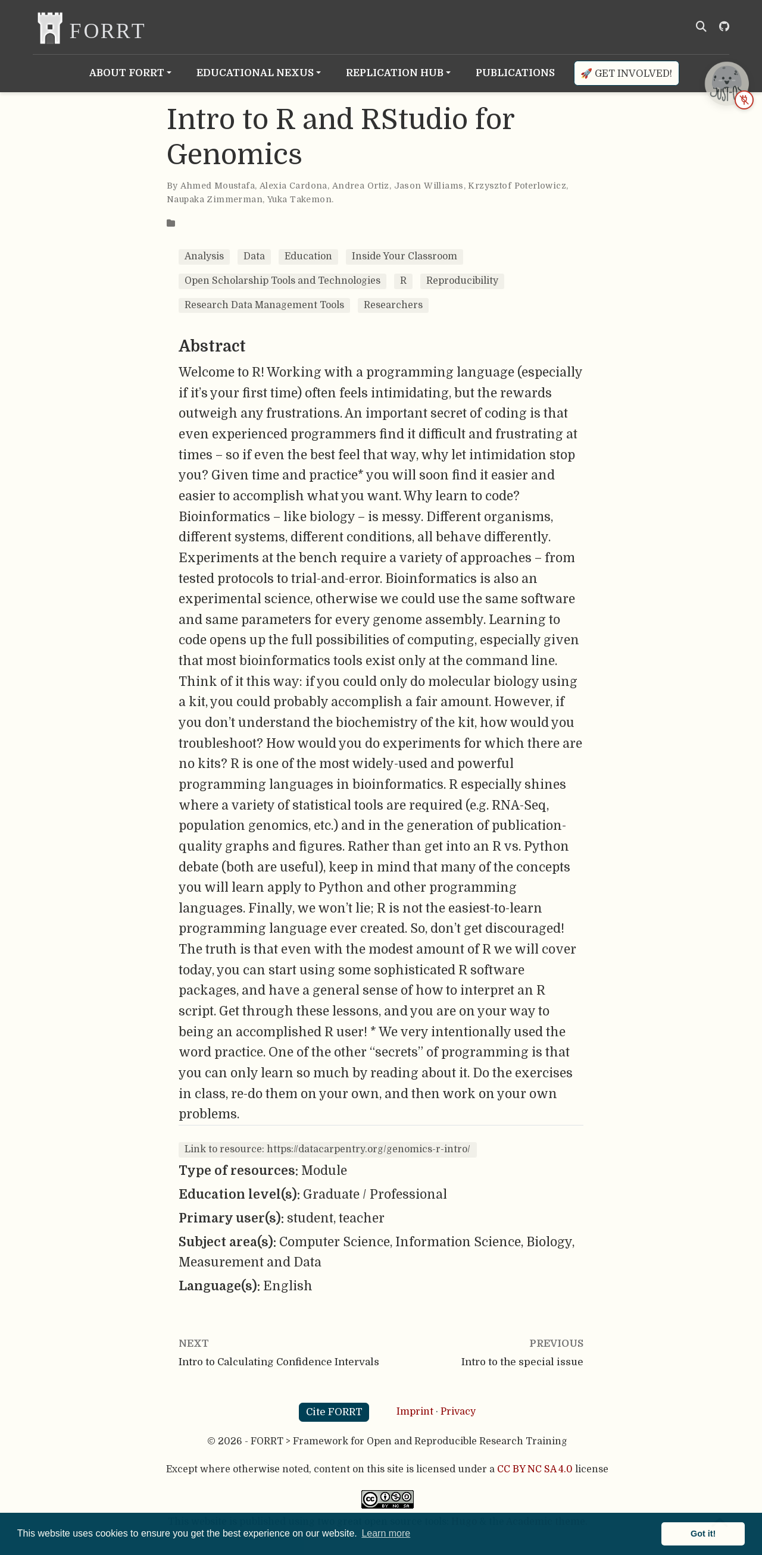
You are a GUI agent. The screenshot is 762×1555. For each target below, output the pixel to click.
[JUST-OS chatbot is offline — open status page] (726, 83)
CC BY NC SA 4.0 (535, 1469)
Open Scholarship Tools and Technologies (282, 280)
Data (254, 256)
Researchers (393, 305)
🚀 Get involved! (626, 73)
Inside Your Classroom (404, 256)
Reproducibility (462, 280)
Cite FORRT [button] (334, 1412)
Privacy (458, 1411)
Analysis (204, 256)
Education (308, 256)
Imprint (414, 1411)
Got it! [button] (703, 1533)
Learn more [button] (385, 1533)
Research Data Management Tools (264, 305)
